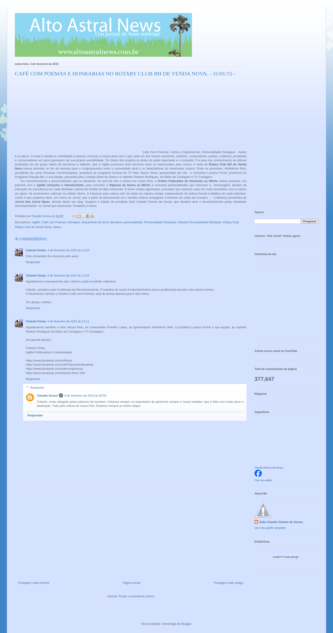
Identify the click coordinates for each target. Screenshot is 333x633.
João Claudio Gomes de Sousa (281, 522)
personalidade (133, 222)
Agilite (36, 222)
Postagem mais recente (34, 582)
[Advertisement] (130, 533)
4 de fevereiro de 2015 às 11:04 (68, 275)
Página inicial (131, 582)
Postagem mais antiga (228, 582)
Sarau (57, 227)
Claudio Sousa (47, 395)
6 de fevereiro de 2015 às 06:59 (85, 395)
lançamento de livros (95, 222)
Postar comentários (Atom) (136, 596)
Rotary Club (231, 222)
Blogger (186, 623)
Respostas (37, 387)
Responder (33, 262)
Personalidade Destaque (160, 222)
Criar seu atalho (263, 480)
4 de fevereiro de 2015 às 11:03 (68, 250)
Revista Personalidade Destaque (199, 222)
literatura (116, 222)
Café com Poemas (54, 222)
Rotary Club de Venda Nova (33, 227)
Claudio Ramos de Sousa (268, 467)
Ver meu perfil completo (270, 528)
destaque (74, 222)
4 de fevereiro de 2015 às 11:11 (68, 321)
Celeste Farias (36, 250)
